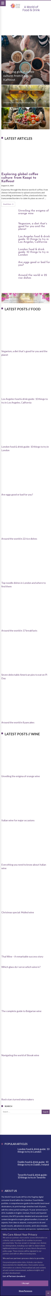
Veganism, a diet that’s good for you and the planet (22, 123)
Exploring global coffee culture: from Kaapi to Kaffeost (18, 75)
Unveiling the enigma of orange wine (19, 102)
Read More (8, 204)
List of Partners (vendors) (14, 1276)
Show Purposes (25, 1291)
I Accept (25, 1283)
